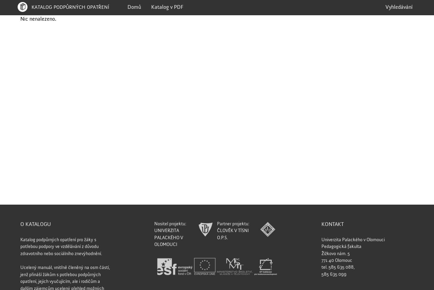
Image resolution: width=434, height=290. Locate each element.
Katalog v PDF (167, 7)
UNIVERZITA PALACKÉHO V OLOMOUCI (168, 238)
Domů (134, 7)
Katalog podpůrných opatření (62, 7)
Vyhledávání (399, 7)
